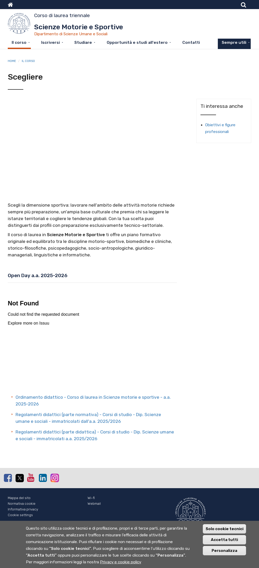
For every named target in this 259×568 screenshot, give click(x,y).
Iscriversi (50, 42)
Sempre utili (234, 42)
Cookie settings (20, 515)
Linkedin (43, 478)
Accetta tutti (224, 539)
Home (12, 61)
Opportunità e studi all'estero (137, 42)
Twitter (19, 478)
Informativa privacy (23, 509)
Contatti (191, 42)
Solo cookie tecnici (224, 529)
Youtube (31, 478)
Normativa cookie (21, 504)
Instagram (54, 478)
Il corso (19, 42)
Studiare (83, 42)
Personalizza (224, 550)
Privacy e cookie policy (120, 562)
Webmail (94, 504)
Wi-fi (91, 498)
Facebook (8, 478)
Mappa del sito (19, 498)
